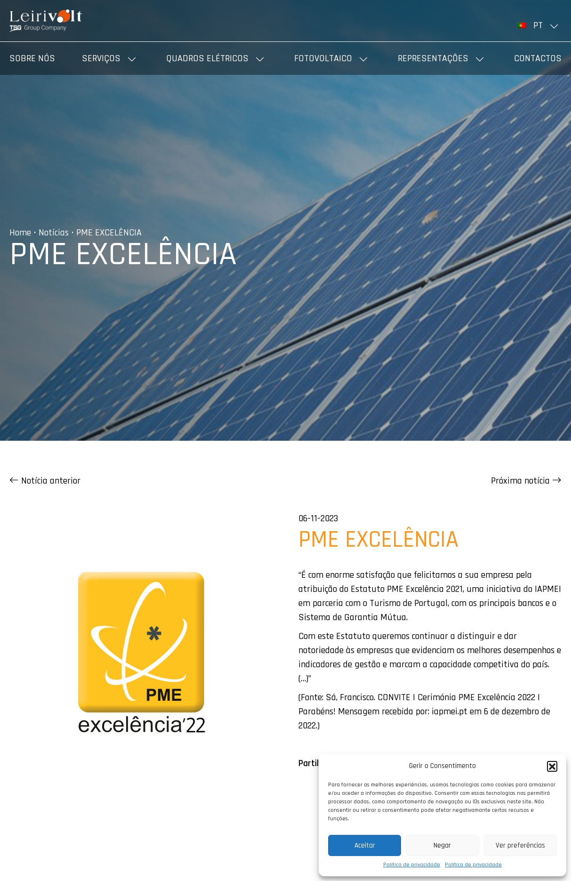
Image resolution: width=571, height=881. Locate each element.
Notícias (54, 232)
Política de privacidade (411, 864)
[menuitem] (539, 25)
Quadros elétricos (207, 58)
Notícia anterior (44, 481)
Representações (433, 58)
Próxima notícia (526, 481)
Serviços (101, 58)
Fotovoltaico (323, 58)
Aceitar (364, 845)
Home (20, 232)
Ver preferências (520, 845)
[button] (552, 766)
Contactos (538, 58)
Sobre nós (32, 58)
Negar (442, 845)
